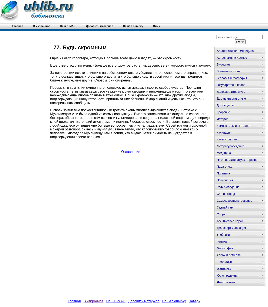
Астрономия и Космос (232, 57)
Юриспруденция (228, 275)
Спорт (221, 214)
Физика (222, 241)
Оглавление (130, 152)
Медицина (224, 153)
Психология (225, 180)
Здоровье (223, 112)
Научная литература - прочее (237, 159)
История (222, 119)
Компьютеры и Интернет (234, 125)
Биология (223, 64)
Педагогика (224, 166)
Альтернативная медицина (235, 51)
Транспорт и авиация (231, 228)
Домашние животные (231, 98)
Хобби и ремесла (229, 255)
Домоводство (226, 105)
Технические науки (230, 221)
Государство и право (231, 85)
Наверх (194, 301)
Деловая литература (231, 91)
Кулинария (224, 132)
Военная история (229, 71)
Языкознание (226, 282)
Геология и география (232, 78)
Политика (223, 173)
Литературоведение (230, 146)
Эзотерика (224, 268)
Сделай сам (225, 207)
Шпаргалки (224, 262)
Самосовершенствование (234, 200)
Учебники (223, 234)
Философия (225, 248)
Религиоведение (228, 187)
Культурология (227, 139)
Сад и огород (226, 194)
